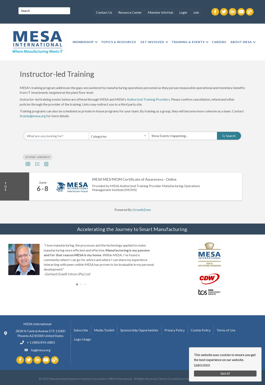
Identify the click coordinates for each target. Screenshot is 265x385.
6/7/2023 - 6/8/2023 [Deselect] (37, 157)
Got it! (225, 373)
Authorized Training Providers (148, 99)
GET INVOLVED (152, 42)
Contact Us (104, 12)
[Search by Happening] (183, 136)
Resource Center (130, 12)
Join (196, 12)
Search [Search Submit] (229, 136)
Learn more (202, 365)
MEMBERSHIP (83, 42)
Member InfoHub (160, 12)
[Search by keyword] (56, 136)
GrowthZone (141, 210)
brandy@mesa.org (33, 116)
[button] (28, 164)
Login (183, 12)
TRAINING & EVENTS (188, 42)
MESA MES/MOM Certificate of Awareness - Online (134, 179)
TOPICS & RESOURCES (118, 42)
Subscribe (81, 330)
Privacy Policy (174, 330)
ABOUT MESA (241, 42)
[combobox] (119, 136)
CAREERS (219, 42)
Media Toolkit (104, 330)
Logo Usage (82, 339)
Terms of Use (226, 330)
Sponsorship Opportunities (139, 330)
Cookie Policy (201, 330)
